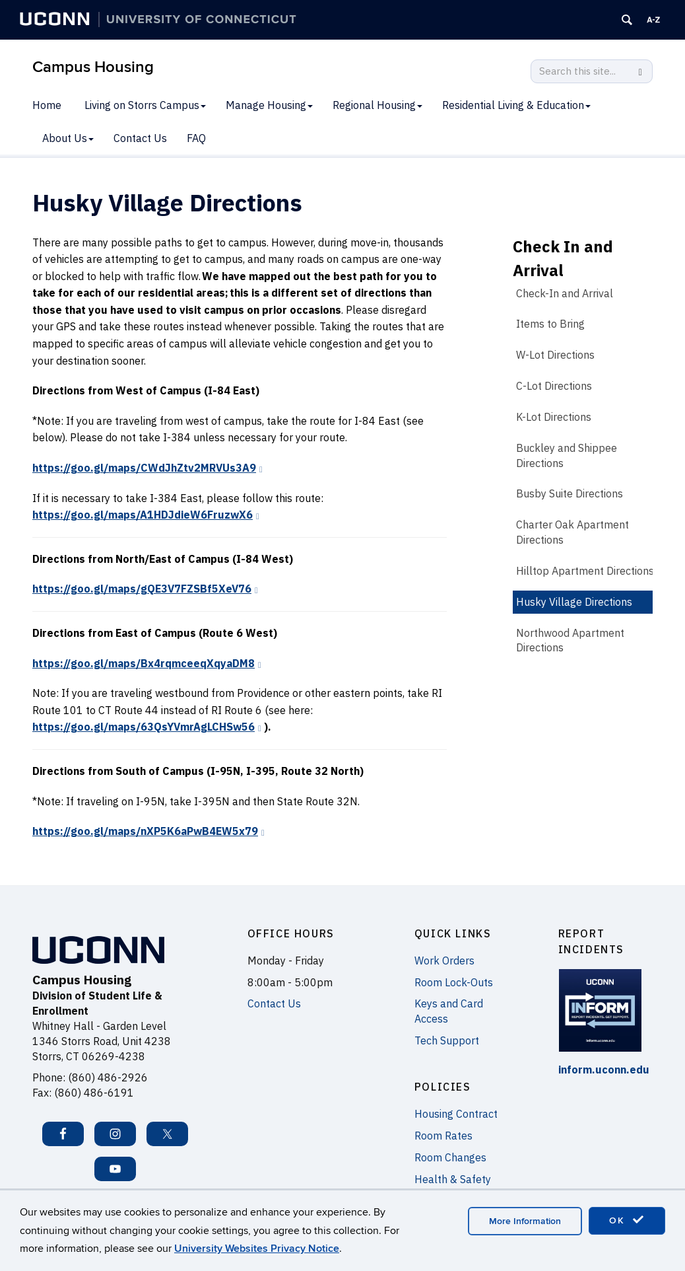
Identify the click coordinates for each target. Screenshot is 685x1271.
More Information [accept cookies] (525, 1221)
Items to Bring (550, 323)
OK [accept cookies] (627, 1220)
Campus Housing (93, 67)
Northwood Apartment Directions (570, 640)
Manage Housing (269, 105)
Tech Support (446, 1040)
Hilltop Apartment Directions (585, 570)
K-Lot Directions (553, 416)
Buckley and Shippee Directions (566, 455)
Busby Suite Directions (569, 493)
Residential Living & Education (516, 105)
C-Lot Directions (554, 385)
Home (46, 105)
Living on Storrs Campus (145, 105)
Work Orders (444, 960)
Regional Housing (377, 105)
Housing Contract (456, 1113)
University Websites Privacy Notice (256, 1248)
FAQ (196, 138)
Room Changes (450, 1157)
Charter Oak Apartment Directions (572, 532)
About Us (68, 138)
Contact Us (140, 138)
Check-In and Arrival (564, 293)
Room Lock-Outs (453, 982)
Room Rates (443, 1135)
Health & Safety (452, 1179)
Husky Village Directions (574, 601)
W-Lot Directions (555, 354)
